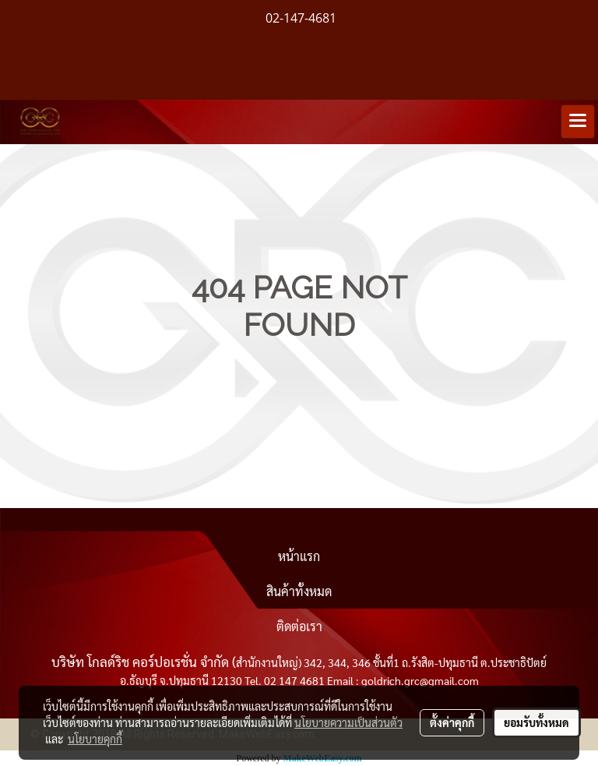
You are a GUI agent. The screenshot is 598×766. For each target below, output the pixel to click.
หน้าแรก (299, 556)
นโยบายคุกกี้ (95, 739)
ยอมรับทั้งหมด (536, 722)
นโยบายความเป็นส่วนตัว (348, 722)
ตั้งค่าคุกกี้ (452, 722)
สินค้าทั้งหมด (299, 591)
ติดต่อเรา (299, 626)
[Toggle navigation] (578, 121)
